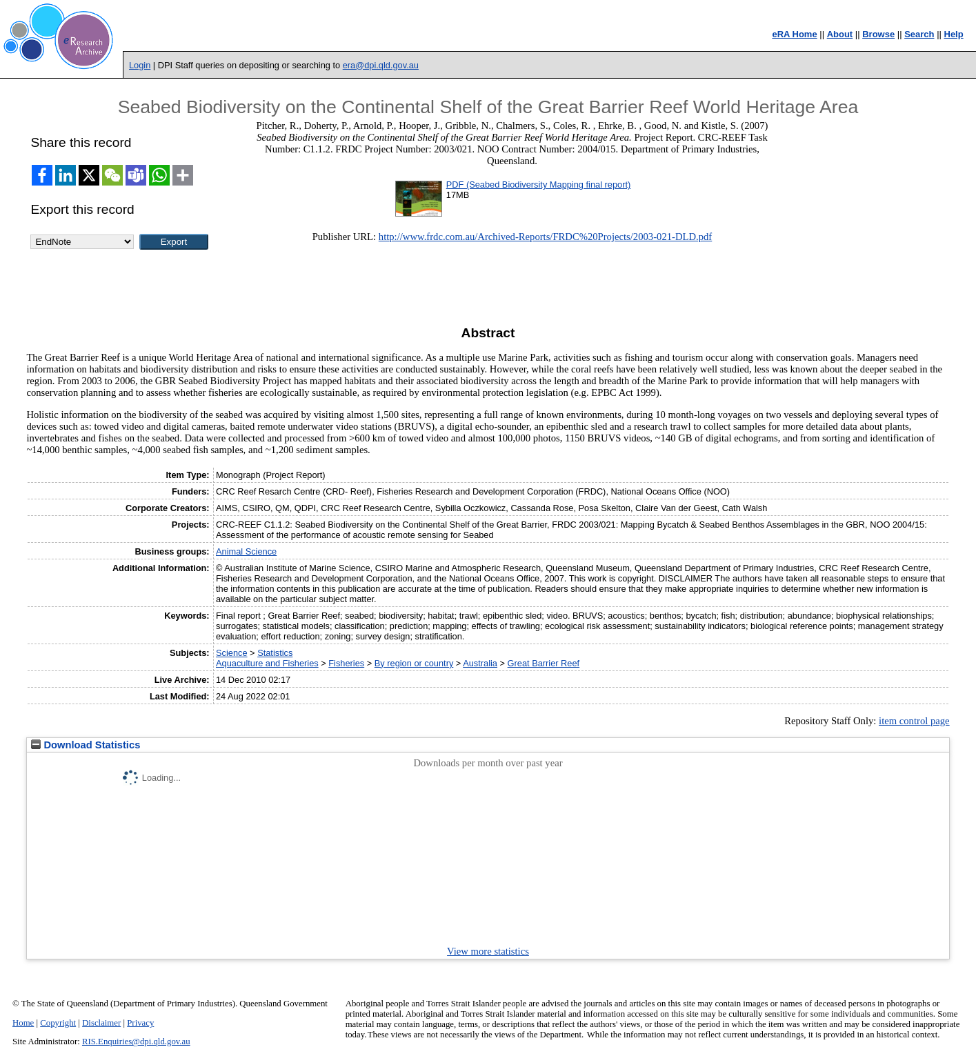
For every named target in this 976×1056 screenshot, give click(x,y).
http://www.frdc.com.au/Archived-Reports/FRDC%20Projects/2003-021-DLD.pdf (545, 236)
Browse (878, 34)
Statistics (274, 653)
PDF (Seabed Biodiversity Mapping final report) (538, 184)
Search (919, 34)
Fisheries (346, 663)
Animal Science (246, 551)
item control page (914, 720)
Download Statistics (85, 744)
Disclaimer (101, 1023)
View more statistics (488, 951)
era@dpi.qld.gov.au (381, 65)
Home (23, 1023)
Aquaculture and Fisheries (267, 663)
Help (954, 34)
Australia (480, 663)
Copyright (58, 1023)
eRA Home (794, 34)
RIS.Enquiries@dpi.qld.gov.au (136, 1041)
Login (139, 65)
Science (232, 653)
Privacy (140, 1023)
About (840, 34)
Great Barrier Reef (544, 663)
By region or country (414, 663)
